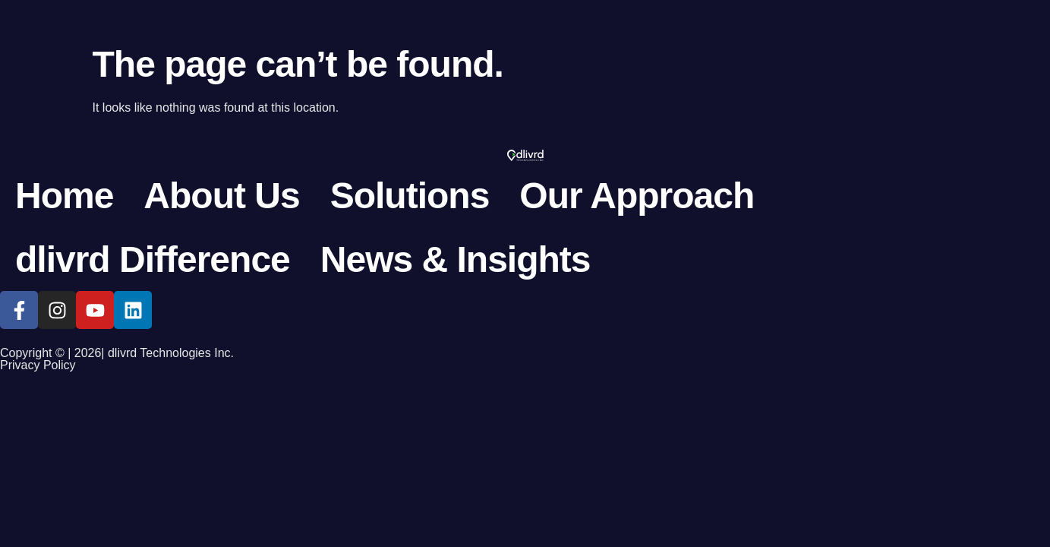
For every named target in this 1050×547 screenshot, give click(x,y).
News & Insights (455, 259)
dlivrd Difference (152, 259)
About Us (221, 195)
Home (64, 195)
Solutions (410, 195)
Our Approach (636, 195)
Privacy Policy (38, 365)
